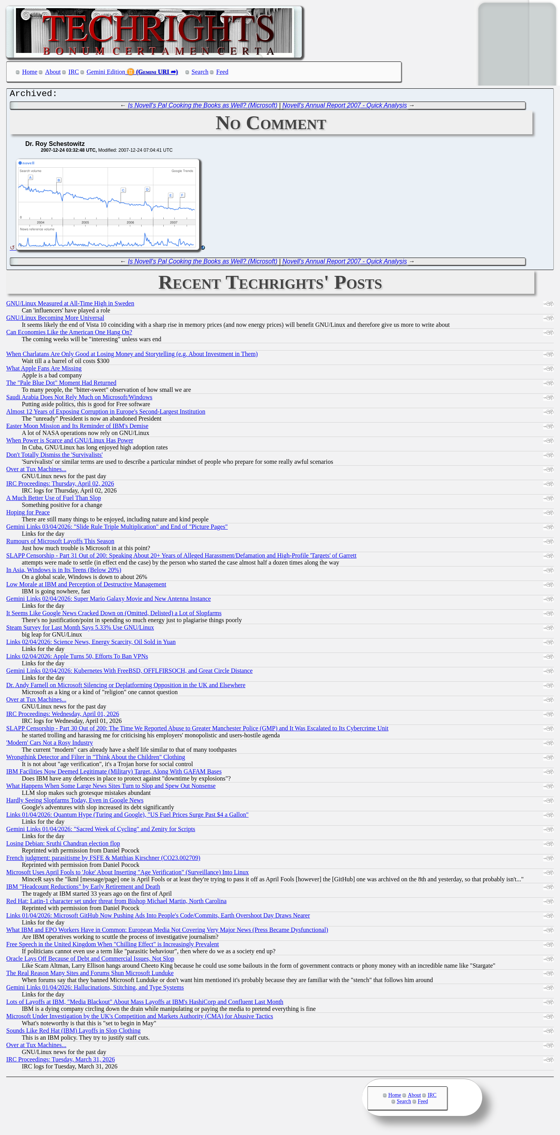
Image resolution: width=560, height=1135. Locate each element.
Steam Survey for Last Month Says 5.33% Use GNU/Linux (80, 629)
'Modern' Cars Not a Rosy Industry (49, 744)
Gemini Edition (106, 71)
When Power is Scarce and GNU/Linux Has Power (69, 442)
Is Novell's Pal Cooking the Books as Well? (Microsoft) (202, 107)
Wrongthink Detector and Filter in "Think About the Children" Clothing (95, 759)
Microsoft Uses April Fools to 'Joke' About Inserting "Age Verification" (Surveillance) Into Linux (127, 874)
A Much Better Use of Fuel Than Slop (53, 499)
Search (200, 71)
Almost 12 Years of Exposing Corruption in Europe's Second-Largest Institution (105, 413)
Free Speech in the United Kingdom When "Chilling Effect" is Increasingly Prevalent (112, 946)
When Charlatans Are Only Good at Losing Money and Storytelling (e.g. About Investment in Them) (132, 356)
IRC (73, 71)
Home (29, 71)
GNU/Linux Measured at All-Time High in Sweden (70, 305)
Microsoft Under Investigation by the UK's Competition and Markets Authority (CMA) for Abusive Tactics (139, 1018)
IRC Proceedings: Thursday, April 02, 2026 (60, 485)
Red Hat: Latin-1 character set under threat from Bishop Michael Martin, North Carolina (116, 903)
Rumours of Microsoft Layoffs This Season (60, 543)
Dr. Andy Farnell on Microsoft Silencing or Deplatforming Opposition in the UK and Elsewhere (125, 687)
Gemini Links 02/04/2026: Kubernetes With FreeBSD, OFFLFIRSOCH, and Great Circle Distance (129, 672)
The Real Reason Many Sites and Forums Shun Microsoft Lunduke (90, 975)
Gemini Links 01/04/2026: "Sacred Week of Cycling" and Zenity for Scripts (100, 831)
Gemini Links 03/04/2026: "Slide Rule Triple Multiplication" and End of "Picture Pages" (117, 528)
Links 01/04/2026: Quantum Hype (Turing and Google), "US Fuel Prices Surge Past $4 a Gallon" (127, 816)
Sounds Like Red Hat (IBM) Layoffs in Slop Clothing (73, 1032)
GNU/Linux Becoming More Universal (55, 319)
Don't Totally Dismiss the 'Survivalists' (54, 456)
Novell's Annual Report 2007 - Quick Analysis (344, 107)
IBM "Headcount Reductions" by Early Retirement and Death (83, 888)
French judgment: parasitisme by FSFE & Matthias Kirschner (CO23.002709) (103, 859)
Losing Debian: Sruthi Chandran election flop (63, 845)
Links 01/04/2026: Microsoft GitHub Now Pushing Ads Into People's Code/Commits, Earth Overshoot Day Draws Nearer (158, 917)
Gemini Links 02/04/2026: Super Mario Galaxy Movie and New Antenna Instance (108, 600)
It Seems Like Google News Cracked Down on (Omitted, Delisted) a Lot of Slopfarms (114, 615)
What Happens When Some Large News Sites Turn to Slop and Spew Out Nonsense (110, 787)
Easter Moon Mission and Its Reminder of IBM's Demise (77, 428)
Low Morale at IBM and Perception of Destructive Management (86, 586)
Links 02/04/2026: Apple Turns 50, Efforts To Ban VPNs (77, 658)
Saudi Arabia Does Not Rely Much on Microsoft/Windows (79, 399)
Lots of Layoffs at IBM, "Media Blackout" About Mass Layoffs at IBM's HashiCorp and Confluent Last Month (145, 1003)
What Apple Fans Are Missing (44, 370)
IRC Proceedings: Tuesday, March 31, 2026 (60, 1061)
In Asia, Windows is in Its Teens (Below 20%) (63, 571)
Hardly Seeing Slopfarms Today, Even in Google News (75, 802)
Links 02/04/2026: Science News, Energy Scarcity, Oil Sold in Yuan (91, 643)
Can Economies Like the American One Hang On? (69, 334)
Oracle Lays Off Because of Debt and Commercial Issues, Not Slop (90, 960)
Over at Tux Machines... (36, 471)
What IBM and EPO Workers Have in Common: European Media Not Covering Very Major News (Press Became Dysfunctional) (167, 931)
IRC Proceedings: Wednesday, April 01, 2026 (62, 715)
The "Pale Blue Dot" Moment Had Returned (61, 384)
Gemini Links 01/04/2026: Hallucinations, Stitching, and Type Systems (95, 989)
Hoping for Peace (28, 514)
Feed (222, 71)
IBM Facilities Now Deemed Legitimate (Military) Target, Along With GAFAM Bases (114, 773)
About (53, 71)
